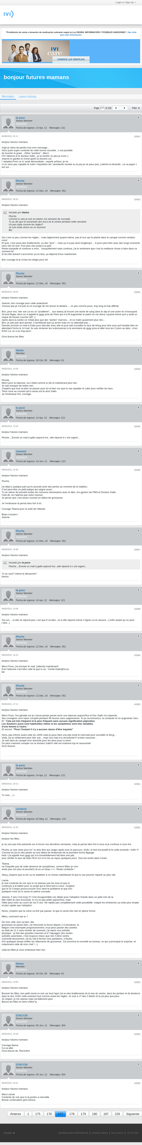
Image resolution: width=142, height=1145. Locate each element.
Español (9, 1133)
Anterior (15, 1114)
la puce (20, 117)
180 (94, 1114)
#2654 (137, 1034)
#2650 (137, 704)
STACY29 (22, 1015)
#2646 (137, 470)
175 (37, 1114)
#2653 (137, 982)
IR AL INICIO (117, 1133)
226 (117, 1114)
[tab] (27, 96)
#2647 (137, 549)
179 (83, 1114)
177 (60, 1114)
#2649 (137, 655)
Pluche (20, 180)
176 (49, 1114)
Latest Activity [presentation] (27, 96)
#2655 (137, 1083)
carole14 (21, 808)
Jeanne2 (21, 451)
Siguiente (132, 1114)
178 (72, 1114)
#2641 (137, 136)
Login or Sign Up (126, 2)
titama (20, 350)
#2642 (137, 199)
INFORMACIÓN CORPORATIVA (73, 1133)
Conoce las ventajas (71, 59)
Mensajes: (54, 127)
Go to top (132, 1133)
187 (106, 1114)
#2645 (137, 426)
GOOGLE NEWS (100, 1133)
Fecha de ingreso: (25, 127)
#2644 (137, 369)
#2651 (137, 784)
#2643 (137, 292)
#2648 (137, 609)
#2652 (137, 827)
